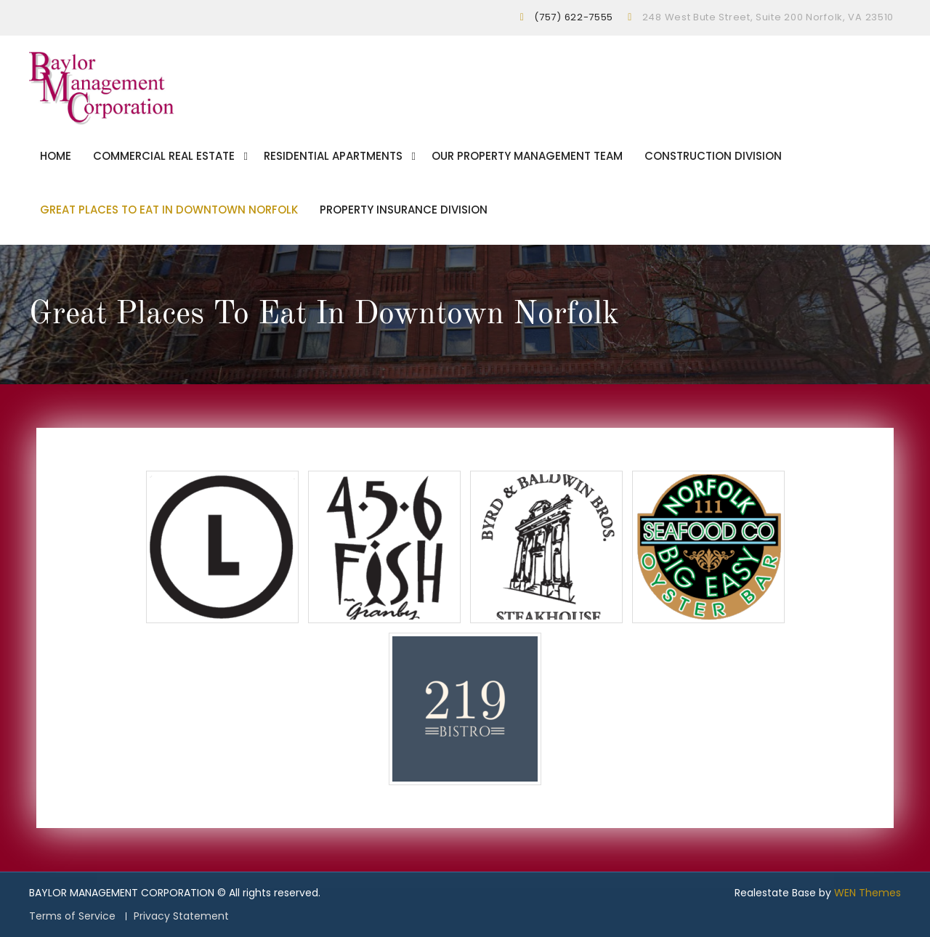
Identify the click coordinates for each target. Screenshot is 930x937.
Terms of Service (72, 916)
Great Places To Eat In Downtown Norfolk (169, 209)
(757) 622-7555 (573, 17)
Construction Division (713, 155)
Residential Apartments (333, 155)
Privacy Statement (181, 916)
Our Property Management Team (527, 155)
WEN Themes (867, 892)
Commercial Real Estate (164, 155)
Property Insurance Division (404, 209)
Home (55, 155)
